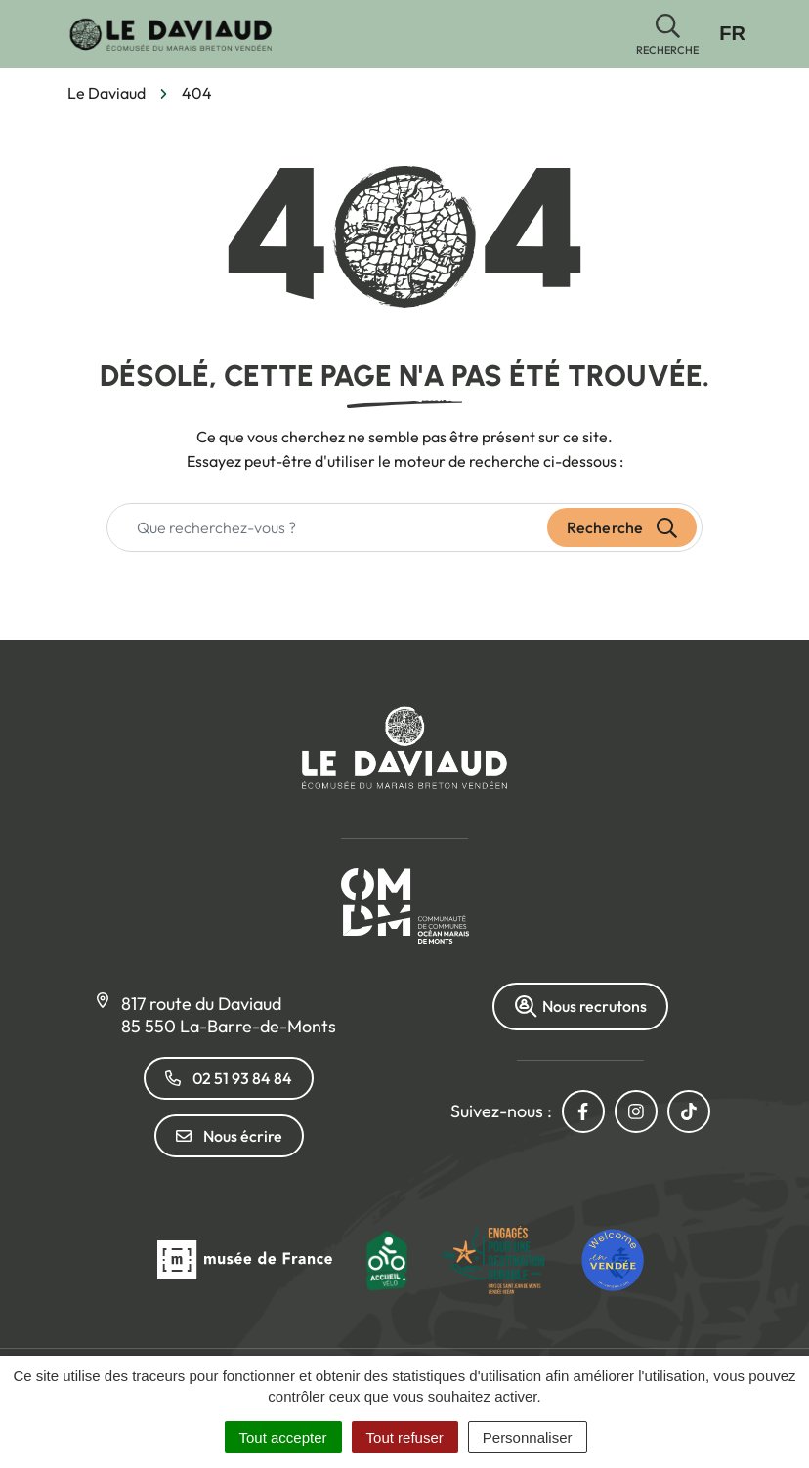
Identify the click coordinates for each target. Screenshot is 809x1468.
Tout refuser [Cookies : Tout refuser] (405, 1437)
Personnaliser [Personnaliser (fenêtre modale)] (528, 1437)
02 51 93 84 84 (228, 1078)
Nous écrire (229, 1136)
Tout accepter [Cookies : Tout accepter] (283, 1437)
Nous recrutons (580, 1006)
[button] (667, 35)
